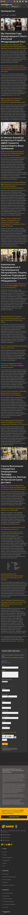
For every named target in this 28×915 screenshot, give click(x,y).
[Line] (12, 15)
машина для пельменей (6, 804)
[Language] (20, 1)
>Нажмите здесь (16, 95)
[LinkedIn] (10, 15)
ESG (4, 865)
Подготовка (5, 882)
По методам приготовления (9, 904)
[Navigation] (26, 1)
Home (5, 6)
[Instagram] (11, 845)
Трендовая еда (6, 895)
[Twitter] (9, 15)
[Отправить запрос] (14, 1)
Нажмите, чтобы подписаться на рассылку (10, 246)
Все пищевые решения (8, 893)
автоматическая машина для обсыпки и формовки (11, 800)
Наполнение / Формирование (9, 876)
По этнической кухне (7, 898)
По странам (5, 907)
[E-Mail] (14, 15)
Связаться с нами (20, 804)
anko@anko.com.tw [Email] (6, 834)
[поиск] (23, 1)
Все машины (5, 873)
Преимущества (14, 6)
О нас (9, 6)
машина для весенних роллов (7, 801)
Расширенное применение (8, 885)
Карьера (4, 863)
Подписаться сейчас (14, 816)
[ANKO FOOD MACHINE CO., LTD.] (14, 826)
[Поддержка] (17, 1)
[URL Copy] (15, 15)
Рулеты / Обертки (7, 879)
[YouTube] (9, 845)
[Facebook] (7, 15)
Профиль (5, 852)
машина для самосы (16, 801)
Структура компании (7, 857)
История (5, 854)
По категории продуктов (8, 901)
